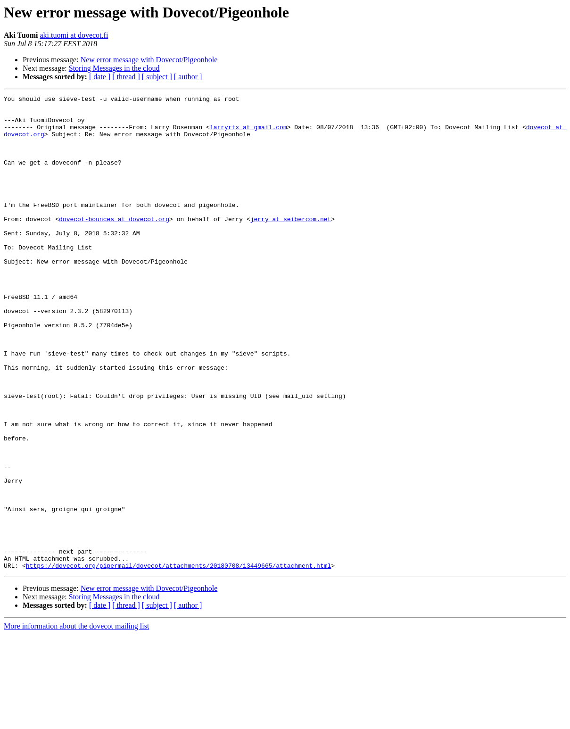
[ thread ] (126, 77)
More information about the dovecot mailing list (76, 721)
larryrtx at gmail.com (248, 134)
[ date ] (99, 77)
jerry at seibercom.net (290, 244)
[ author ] (188, 77)
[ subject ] (157, 77)
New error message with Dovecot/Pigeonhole (149, 60)
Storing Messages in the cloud (114, 68)
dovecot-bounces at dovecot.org (114, 244)
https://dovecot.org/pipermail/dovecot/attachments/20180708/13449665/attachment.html (178, 660)
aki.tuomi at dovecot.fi (74, 35)
